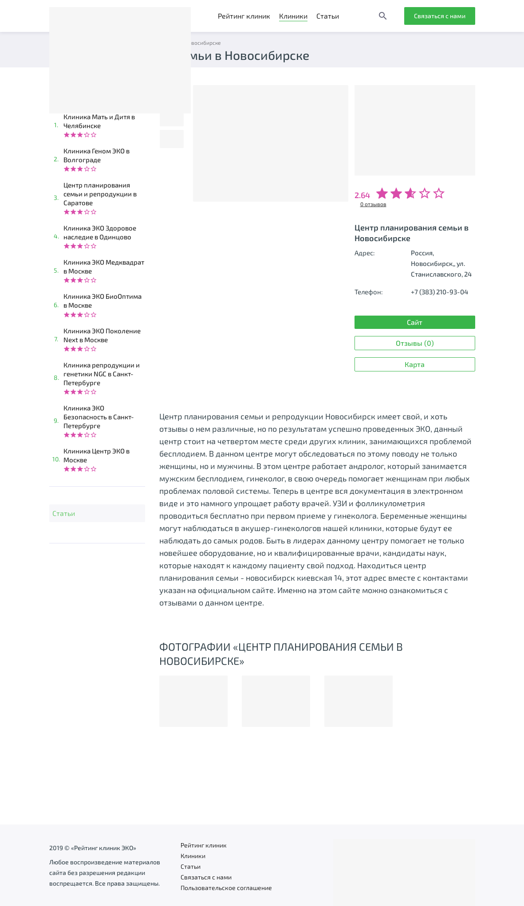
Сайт (414, 322)
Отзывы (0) (415, 343)
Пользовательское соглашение (226, 887)
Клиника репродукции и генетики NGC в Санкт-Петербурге (101, 374)
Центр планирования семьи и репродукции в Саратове (100, 194)
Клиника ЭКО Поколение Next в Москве (102, 335)
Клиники (293, 16)
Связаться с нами (439, 16)
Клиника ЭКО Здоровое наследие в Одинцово (99, 232)
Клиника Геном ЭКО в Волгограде (96, 155)
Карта (415, 364)
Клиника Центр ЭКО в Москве (96, 455)
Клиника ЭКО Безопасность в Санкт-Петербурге (98, 417)
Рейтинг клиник (244, 16)
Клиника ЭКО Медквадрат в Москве (103, 266)
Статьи (327, 16)
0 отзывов (373, 204)
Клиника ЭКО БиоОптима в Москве (102, 300)
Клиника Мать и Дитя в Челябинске (99, 121)
